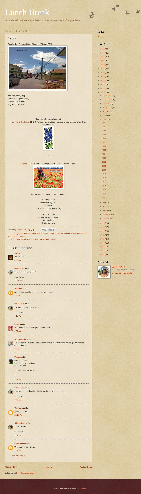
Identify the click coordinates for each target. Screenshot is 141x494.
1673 (104, 197)
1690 (104, 130)
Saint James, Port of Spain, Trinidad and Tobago (35, 239)
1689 (104, 134)
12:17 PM (18, 415)
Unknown (18, 408)
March (105, 210)
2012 (102, 231)
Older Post (86, 467)
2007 (102, 251)
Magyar (17, 357)
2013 (102, 227)
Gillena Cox (19, 268)
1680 (104, 170)
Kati (16, 253)
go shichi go (49, 233)
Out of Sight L (20, 339)
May (105, 202)
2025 (102, 53)
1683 (104, 158)
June (105, 119)
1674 (104, 193)
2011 (102, 235)
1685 (104, 150)
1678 (104, 178)
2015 (102, 92)
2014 (102, 223)
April (105, 206)
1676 (104, 185)
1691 (104, 126)
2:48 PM (17, 296)
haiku (57, 233)
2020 (102, 73)
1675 (104, 189)
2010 (102, 239)
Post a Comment (18, 456)
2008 (102, 247)
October (106, 103)
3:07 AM (17, 331)
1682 (104, 162)
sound (84, 233)
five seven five (38, 233)
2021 (102, 69)
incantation (65, 233)
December (107, 96)
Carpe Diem (27, 164)
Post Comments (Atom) (25, 473)
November (107, 99)
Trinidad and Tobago (16, 236)
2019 (102, 76)
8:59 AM (17, 260)
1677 (104, 181)
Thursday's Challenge (19, 122)
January (106, 218)
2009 (102, 243)
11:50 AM (18, 400)
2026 (102, 49)
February (106, 214)
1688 (104, 138)
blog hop (17, 233)
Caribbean (27, 233)
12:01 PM (18, 280)
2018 (102, 80)
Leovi (16, 324)
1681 (104, 166)
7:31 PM (17, 435)
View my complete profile (122, 273)
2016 (102, 88)
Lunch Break (27, 12)
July (104, 115)
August (106, 111)
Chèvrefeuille (20, 443)
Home (49, 467)
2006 (102, 255)
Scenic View (75, 233)
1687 (104, 142)
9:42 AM (17, 379)
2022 (102, 65)
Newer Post (11, 467)
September (107, 107)
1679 (104, 174)
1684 (104, 154)
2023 (102, 61)
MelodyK (18, 289)
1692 (104, 123)
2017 (102, 84)
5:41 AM (17, 450)
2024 (102, 57)
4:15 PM (17, 316)
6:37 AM (17, 349)
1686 (104, 146)
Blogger (83, 488)
